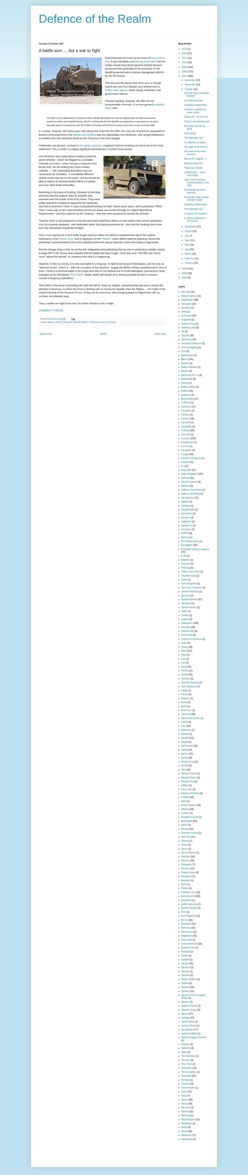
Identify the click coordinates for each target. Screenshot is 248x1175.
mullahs (185, 813)
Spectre (185, 1002)
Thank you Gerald (193, 167)
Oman (184, 844)
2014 (185, 49)
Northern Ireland (189, 833)
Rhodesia (93, 322)
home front (186, 635)
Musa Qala (186, 821)
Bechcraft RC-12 (189, 375)
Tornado (185, 1080)
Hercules (185, 627)
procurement (187, 896)
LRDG (184, 722)
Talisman (185, 1048)
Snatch (102, 322)
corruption (186, 450)
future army (66, 238)
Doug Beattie (188, 509)
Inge (183, 658)
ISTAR (184, 670)
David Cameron (189, 481)
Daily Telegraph (189, 474)
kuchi (184, 706)
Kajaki (184, 690)
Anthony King (188, 323)
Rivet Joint (186, 939)
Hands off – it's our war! (196, 116)
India (183, 654)
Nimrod (185, 829)
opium (184, 848)
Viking (184, 1103)
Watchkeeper (188, 1119)
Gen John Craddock (191, 587)
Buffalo (184, 390)
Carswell (185, 422)
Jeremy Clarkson (190, 682)
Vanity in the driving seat (196, 121)
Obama (185, 840)
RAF (183, 912)
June (187, 240)
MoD (183, 801)
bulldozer (186, 395)
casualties (186, 426)
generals (185, 595)
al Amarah (186, 315)
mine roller (186, 789)
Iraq (183, 666)
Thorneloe (186, 1068)
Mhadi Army (187, 761)
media (184, 749)
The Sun (185, 1060)
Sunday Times (188, 1025)
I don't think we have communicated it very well (196, 182)
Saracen (185, 967)
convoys (185, 438)
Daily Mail (186, 470)
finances (185, 563)
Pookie (184, 888)
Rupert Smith (188, 947)
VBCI (184, 1095)
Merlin (184, 757)
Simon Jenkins (188, 979)
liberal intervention (190, 718)
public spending (189, 904)
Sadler (184, 955)
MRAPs (84, 322)
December (190, 80)
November (190, 84)
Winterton (111, 322)
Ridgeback (186, 935)
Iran (183, 662)
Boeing (184, 383)
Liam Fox (186, 714)
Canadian (186, 410)
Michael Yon (187, 781)
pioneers (185, 880)
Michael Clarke (188, 773)
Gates (184, 579)
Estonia (185, 537)
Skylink (185, 983)
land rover (186, 710)
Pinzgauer (186, 876)
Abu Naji (185, 291)
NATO (184, 825)
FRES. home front (190, 571)
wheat (184, 1127)
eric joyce (186, 529)
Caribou (185, 414)
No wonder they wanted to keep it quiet (196, 198)
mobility (185, 797)
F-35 (183, 556)
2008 (185, 71)
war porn (185, 1107)
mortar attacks (188, 805)
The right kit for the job (195, 147)
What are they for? (193, 163)
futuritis (106, 238)
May (187, 244)
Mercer (184, 753)
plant (183, 884)
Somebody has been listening (194, 191)
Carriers (185, 418)
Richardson (187, 931)
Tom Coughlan (188, 1072)
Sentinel (185, 975)
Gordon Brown (188, 607)
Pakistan (185, 856)
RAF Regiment (188, 916)
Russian (185, 951)
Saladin (185, 959)
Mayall (184, 742)
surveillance (187, 1029)
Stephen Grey (188, 1010)
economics (186, 513)
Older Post (160, 334)
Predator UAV (188, 892)
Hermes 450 (187, 631)
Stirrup (184, 1013)
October (189, 89)
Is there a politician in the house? (195, 219)
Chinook (185, 430)
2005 (185, 273)
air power (186, 307)
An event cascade (193, 100)
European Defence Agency (195, 549)
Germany (186, 603)
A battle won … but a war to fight (195, 173)
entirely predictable (145, 61)
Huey (184, 643)
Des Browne (187, 497)
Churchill (185, 434)
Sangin (184, 963)
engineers (186, 521)
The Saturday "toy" (193, 137)
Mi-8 (183, 769)
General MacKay (189, 591)
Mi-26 (184, 765)
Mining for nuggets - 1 (195, 158)
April (187, 249)
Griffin (184, 611)
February (190, 258)
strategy (185, 1017)
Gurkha (185, 615)
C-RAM (185, 402)
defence (185, 486)
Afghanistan (187, 299)
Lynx (183, 726)
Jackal (184, 674)
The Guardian (188, 1056)
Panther (185, 860)
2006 (185, 268)
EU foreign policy (190, 541)
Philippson (186, 864)
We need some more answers (195, 152)
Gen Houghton (188, 583)
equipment (186, 525)
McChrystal (187, 745)
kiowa (184, 702)
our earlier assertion (90, 145)
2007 (185, 76)
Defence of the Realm (95, 18)
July (187, 235)
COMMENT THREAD (51, 310)
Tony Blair (186, 1075)
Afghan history (188, 296)
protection (186, 900)
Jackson (185, 678)
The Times (186, 1064)
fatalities (185, 559)
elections (185, 517)
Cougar (185, 454)
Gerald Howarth (189, 599)
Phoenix (185, 868)
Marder (185, 734)
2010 (185, 62)
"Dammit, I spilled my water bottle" (195, 111)
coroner (185, 446)
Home (103, 334)
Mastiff (77, 322)
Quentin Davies (189, 908)
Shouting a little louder (195, 204)
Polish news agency (116, 90)
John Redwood (189, 686)
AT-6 (183, 351)
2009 (185, 67)
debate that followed (84, 134)
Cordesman (187, 442)
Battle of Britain (189, 367)
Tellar (184, 1052)
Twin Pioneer (188, 1087)
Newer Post (46, 334)
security (185, 971)
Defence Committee (191, 489)
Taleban (185, 1044)
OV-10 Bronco (188, 852)
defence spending (190, 493)
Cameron (186, 406)
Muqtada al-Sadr (189, 817)
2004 (185, 277)
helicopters (68, 322)
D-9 (183, 466)
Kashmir (185, 698)
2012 (185, 53)
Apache (51, 322)
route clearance (189, 943)
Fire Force (77, 274)
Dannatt (185, 478)
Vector (184, 1099)
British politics (188, 387)
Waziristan (186, 1123)
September (191, 226)
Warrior (185, 1111)
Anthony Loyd (188, 327)
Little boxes (190, 133)
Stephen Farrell (189, 1005)
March (188, 253)
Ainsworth (186, 304)
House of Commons (191, 639)
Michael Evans (188, 777)
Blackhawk (186, 379)
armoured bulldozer (191, 343)
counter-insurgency (191, 458)
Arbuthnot (186, 339)
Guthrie (185, 619)
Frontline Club (188, 575)
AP (182, 331)
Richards (185, 927)
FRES (58, 322)
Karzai (184, 694)
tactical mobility (189, 1033)
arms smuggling (189, 347)
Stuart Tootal (187, 1021)
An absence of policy (195, 142)
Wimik (184, 1131)
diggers (185, 501)
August (189, 231)
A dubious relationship (195, 105)
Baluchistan (187, 355)
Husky (184, 647)
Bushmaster (187, 398)
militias (184, 785)
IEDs (183, 651)
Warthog (185, 1115)
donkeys (185, 505)
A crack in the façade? (195, 213)
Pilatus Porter (188, 872)
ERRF (184, 533)
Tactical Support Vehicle (193, 1037)
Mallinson (186, 730)
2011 (185, 58)
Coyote (185, 462)
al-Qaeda (186, 319)
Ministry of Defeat (190, 793)
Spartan (185, 991)
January (189, 263)
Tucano (185, 1083)
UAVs (184, 1091)
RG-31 (184, 920)
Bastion (185, 363)
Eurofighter (187, 545)
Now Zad (185, 836)
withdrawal (186, 1139)
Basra (184, 359)
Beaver (185, 371)
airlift (183, 311)
